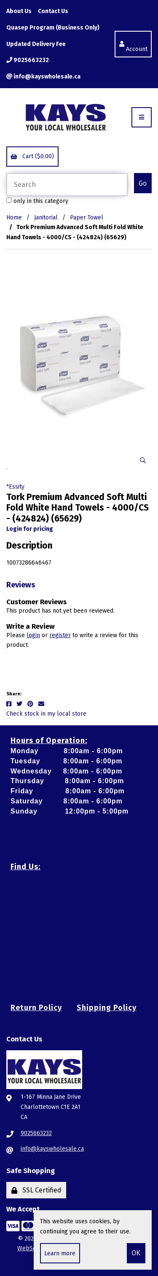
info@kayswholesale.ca (43, 76)
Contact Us (53, 11)
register (60, 635)
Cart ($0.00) (32, 156)
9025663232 (27, 60)
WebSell (28, 1248)
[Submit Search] (143, 183)
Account (133, 44)
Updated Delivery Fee (36, 44)
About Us (19, 11)
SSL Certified (36, 1190)
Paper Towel (86, 217)
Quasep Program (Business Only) (52, 27)
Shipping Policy (107, 1007)
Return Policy (36, 1007)
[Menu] (141, 117)
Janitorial (46, 217)
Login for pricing (29, 529)
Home (14, 217)
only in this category (37, 201)
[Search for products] (67, 184)
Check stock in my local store (46, 713)
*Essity (15, 486)
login (33, 635)
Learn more (59, 1253)
